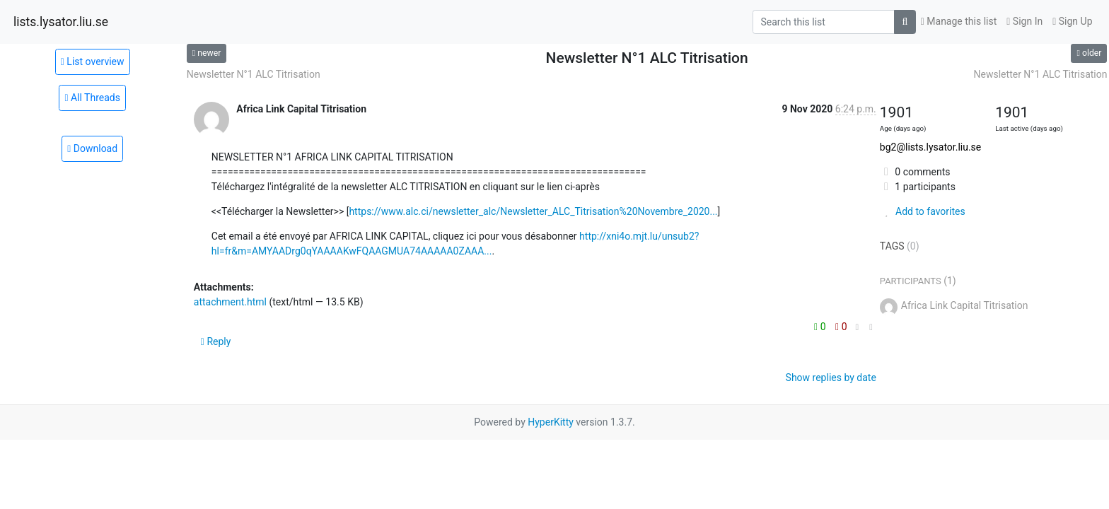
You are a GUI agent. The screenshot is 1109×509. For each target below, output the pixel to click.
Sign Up (1072, 21)
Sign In (1024, 21)
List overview (92, 61)
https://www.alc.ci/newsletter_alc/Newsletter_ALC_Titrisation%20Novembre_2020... (533, 211)
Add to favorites (922, 211)
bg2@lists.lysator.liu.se (930, 147)
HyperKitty (551, 422)
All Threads (92, 97)
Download (92, 148)
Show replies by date (831, 377)
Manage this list (959, 21)
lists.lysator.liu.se (60, 22)
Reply (216, 341)
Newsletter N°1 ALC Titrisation (253, 74)
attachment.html (230, 302)
